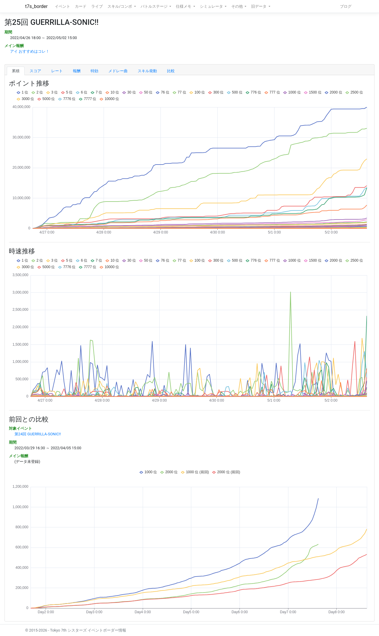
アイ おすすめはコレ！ (29, 51)
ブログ (345, 6)
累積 (16, 71)
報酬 (77, 71)
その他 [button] (237, 6)
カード (80, 6)
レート (57, 71)
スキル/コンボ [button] (120, 6)
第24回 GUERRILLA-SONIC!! (38, 434)
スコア (35, 71)
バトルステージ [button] (154, 6)
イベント (62, 6)
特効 (94, 71)
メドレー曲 (118, 71)
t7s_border (36, 6)
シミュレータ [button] (212, 6)
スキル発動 (147, 71)
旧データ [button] (259, 6)
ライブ (97, 6)
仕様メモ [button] (184, 6)
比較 (171, 71)
